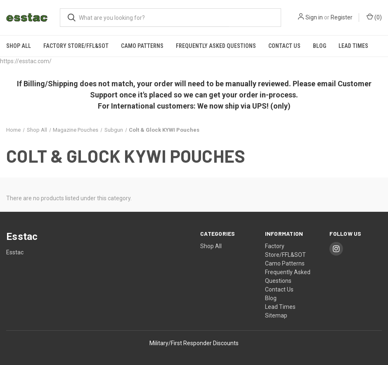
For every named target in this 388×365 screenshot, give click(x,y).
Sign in (314, 17)
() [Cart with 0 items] (374, 17)
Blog (319, 46)
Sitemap (276, 315)
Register (342, 17)
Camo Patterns (142, 46)
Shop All (18, 46)
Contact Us (284, 46)
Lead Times (353, 46)
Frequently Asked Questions (216, 46)
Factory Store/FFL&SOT (76, 46)
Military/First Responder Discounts (194, 343)
